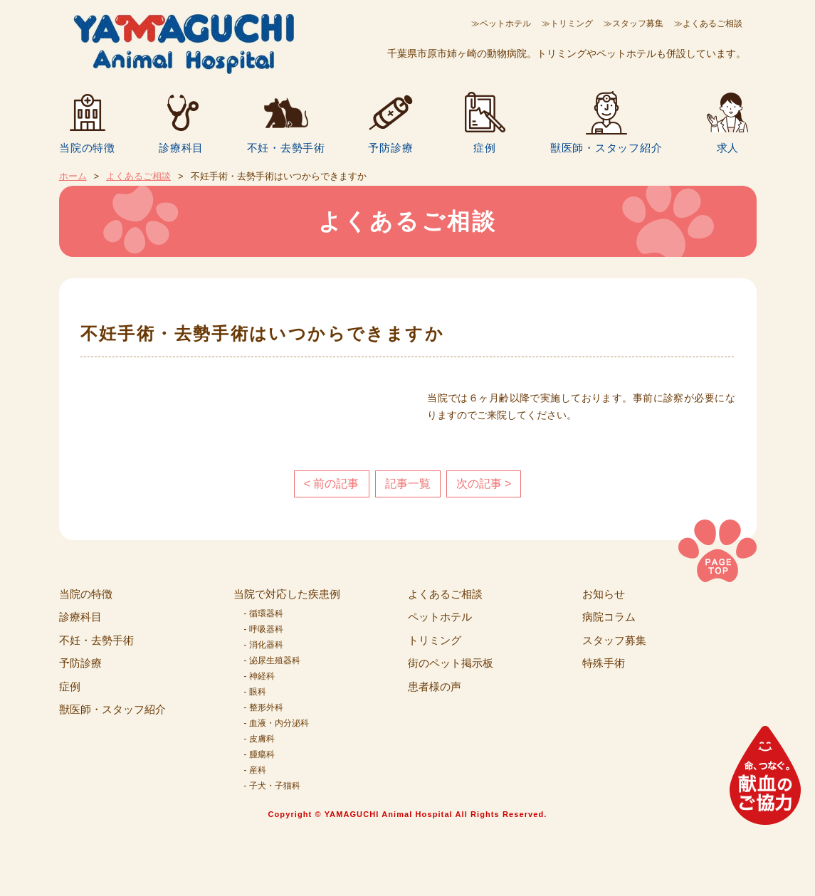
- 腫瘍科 (259, 754)
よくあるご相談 (138, 176)
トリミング (434, 640)
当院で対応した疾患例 (286, 594)
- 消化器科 (263, 645)
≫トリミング (567, 23)
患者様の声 (434, 686)
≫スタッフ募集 (633, 23)
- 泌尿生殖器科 (272, 660)
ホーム (73, 176)
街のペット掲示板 (450, 663)
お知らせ (603, 594)
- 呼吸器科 (263, 629)
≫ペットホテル (501, 23)
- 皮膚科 (259, 739)
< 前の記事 (331, 484)
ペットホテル (440, 617)
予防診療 (390, 147)
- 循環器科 (263, 613)
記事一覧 (408, 484)
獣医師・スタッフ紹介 (606, 147)
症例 (484, 147)
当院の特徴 (87, 147)
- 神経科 (259, 676)
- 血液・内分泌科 (276, 723)
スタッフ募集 (614, 640)
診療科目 (181, 147)
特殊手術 (603, 663)
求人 (728, 147)
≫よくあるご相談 (708, 23)
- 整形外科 (263, 707)
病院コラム (609, 617)
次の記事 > (484, 484)
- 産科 (255, 770)
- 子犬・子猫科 (272, 786)
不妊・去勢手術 (286, 147)
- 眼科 (255, 692)
